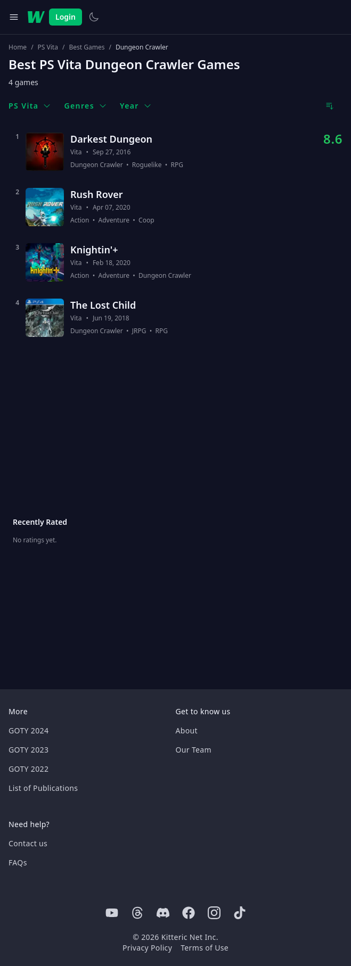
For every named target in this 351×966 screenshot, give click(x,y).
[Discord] (163, 912)
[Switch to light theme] (93, 17)
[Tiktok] (239, 912)
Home (18, 47)
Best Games (86, 47)
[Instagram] (214, 912)
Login (65, 17)
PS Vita (48, 47)
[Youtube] (111, 912)
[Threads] (137, 912)
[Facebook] (188, 912)
